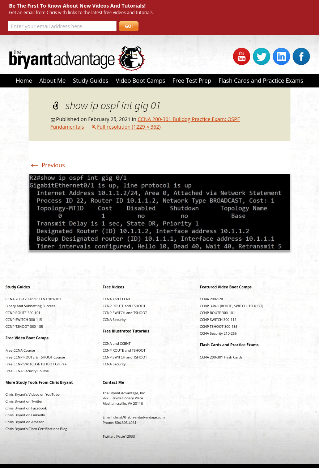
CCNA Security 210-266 (218, 333)
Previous (47, 165)
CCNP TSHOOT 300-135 (24, 326)
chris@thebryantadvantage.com (139, 417)
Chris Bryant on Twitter (24, 401)
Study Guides (91, 81)
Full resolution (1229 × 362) (129, 126)
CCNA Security (114, 319)
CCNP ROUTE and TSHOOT (124, 306)
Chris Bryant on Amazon (24, 422)
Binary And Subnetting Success (30, 306)
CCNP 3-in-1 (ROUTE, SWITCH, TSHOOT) (231, 306)
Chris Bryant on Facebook (26, 408)
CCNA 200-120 (211, 299)
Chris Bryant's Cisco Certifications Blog (36, 428)
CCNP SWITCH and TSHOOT (125, 312)
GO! (129, 26)
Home (24, 81)
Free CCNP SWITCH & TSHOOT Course (36, 364)
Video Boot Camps (140, 81)
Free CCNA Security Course (27, 371)
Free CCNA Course (20, 350)
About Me (52, 81)
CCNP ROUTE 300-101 (23, 312)
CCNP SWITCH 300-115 (23, 319)
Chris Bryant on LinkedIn (25, 415)
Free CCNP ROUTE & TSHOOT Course (35, 357)
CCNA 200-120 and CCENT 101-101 (33, 299)
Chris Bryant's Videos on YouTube (32, 394)
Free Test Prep (192, 81)
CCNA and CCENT (117, 299)
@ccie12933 (125, 436)
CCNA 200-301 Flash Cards (221, 357)
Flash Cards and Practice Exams (260, 81)
